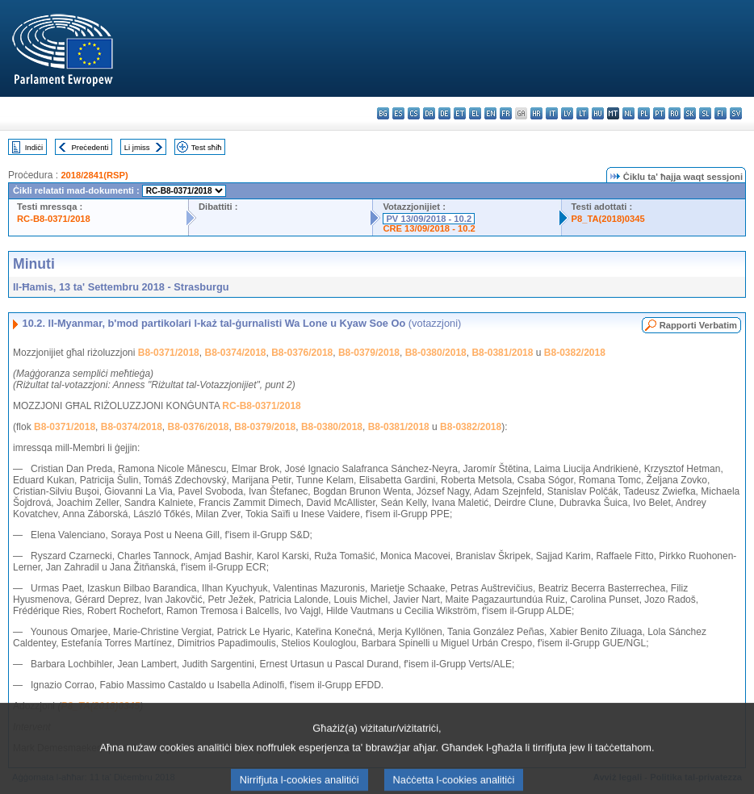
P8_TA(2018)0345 (608, 219)
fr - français (506, 113)
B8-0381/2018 (502, 352)
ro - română (674, 113)
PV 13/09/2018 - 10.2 (428, 219)
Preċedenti (89, 147)
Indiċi (34, 147)
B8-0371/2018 (168, 352)
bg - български (383, 113)
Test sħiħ (206, 147)
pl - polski (644, 113)
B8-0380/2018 (436, 352)
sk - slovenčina (690, 113)
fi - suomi (720, 113)
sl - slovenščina (705, 113)
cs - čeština (414, 113)
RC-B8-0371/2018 (53, 219)
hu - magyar (598, 113)
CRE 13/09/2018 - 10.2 (429, 228)
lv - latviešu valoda (567, 113)
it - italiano (552, 113)
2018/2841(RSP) (94, 175)
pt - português (659, 113)
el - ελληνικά (475, 113)
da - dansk (429, 113)
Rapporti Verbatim (698, 325)
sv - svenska (736, 113)
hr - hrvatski (536, 113)
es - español (398, 113)
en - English (490, 113)
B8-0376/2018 (302, 352)
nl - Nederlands (628, 113)
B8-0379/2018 (369, 352)
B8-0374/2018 (235, 352)
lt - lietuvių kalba (582, 113)
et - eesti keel (460, 113)
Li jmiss (137, 147)
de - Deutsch (444, 113)
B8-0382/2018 (574, 352)
